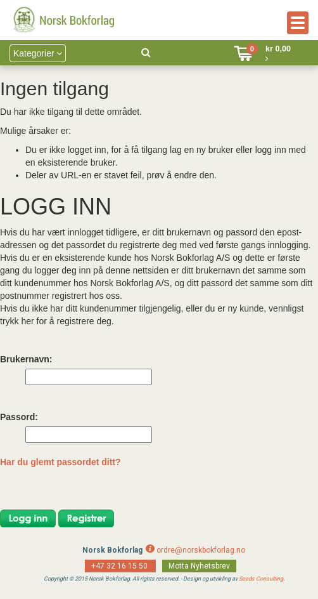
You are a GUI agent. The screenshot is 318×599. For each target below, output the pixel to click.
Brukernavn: (26, 359)
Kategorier (37, 53)
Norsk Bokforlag (112, 550)
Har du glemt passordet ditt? (60, 462)
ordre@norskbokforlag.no (200, 550)
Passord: (19, 417)
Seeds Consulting (261, 579)
